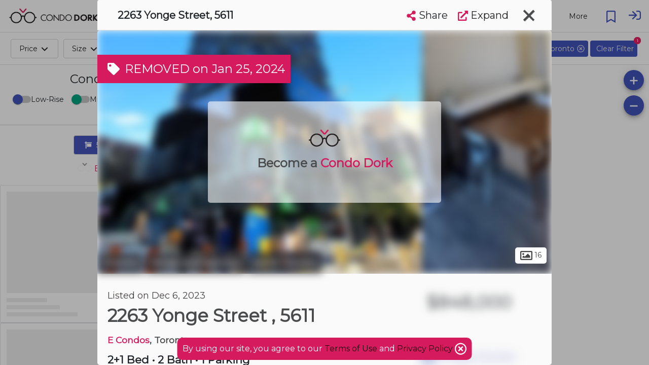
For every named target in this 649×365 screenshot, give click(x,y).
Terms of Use (350, 348)
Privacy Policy (426, 348)
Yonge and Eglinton (195, 262)
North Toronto (285, 262)
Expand (483, 15)
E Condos (128, 340)
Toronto (120, 262)
